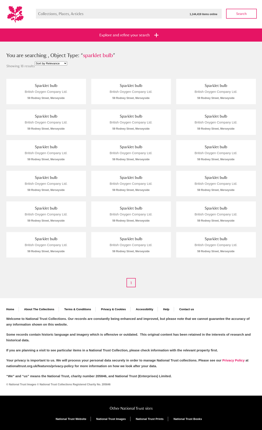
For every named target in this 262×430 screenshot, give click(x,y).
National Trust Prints (150, 419)
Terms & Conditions (77, 309)
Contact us (186, 309)
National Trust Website (71, 419)
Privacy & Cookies (113, 309)
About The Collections (39, 309)
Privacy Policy (233, 360)
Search (241, 14)
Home (10, 309)
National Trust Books (188, 419)
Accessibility (144, 309)
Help (166, 309)
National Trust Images (111, 419)
